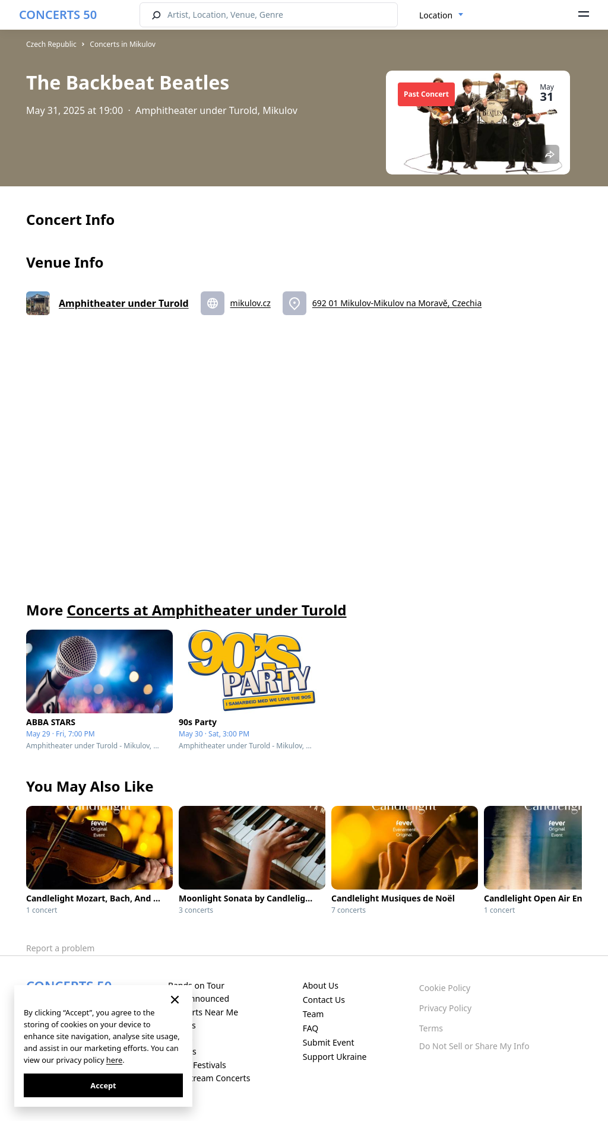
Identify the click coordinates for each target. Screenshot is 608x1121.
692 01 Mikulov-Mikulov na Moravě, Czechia (397, 303)
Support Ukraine (335, 1056)
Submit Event (328, 1042)
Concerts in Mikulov (123, 44)
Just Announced (198, 998)
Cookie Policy (444, 987)
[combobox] (441, 15)
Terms (431, 1028)
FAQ (311, 1028)
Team (313, 1014)
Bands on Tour (196, 985)
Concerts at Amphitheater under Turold (206, 610)
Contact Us (324, 999)
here (114, 1060)
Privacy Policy (445, 1008)
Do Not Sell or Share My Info (474, 1046)
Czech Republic (51, 44)
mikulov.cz (250, 303)
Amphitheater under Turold (124, 303)
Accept (103, 1085)
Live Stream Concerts (209, 1078)
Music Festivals (197, 1065)
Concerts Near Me (203, 1012)
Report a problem (60, 948)
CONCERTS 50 (58, 15)
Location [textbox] (435, 15)
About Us (320, 985)
